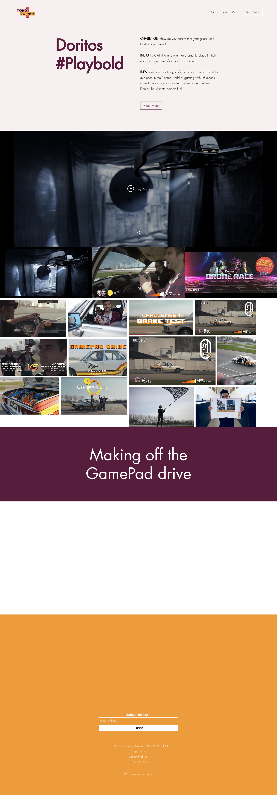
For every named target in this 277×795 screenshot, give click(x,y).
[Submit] (138, 728)
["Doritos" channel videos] (138, 273)
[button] (151, 106)
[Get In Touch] (252, 12)
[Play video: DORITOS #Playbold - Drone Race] (138, 188)
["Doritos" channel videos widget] (138, 214)
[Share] (139, 232)
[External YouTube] (138, 558)
